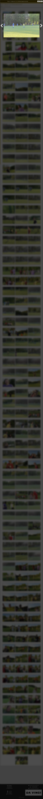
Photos (8, 1)
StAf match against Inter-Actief (23, 1)
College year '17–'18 (14, 1)
